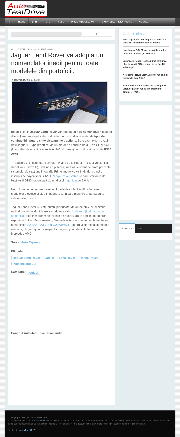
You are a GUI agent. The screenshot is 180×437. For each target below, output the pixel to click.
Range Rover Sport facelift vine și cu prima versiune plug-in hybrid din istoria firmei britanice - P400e (144, 88)
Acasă (9, 22)
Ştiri (34, 22)
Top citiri (127, 229)
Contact (144, 22)
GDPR (33, 430)
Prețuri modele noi (83, 22)
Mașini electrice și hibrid (117, 22)
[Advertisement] (111, 9)
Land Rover (67, 258)
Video (60, 22)
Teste (21, 22)
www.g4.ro (23, 430)
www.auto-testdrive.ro (44, 420)
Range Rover (89, 258)
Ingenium (71, 180)
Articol (33, 272)
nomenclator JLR (25, 264)
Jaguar (49, 258)
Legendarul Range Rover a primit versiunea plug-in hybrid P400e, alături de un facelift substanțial (144, 64)
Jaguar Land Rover (26, 258)
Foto (47, 22)
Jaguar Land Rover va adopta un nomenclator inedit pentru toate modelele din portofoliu (57, 63)
